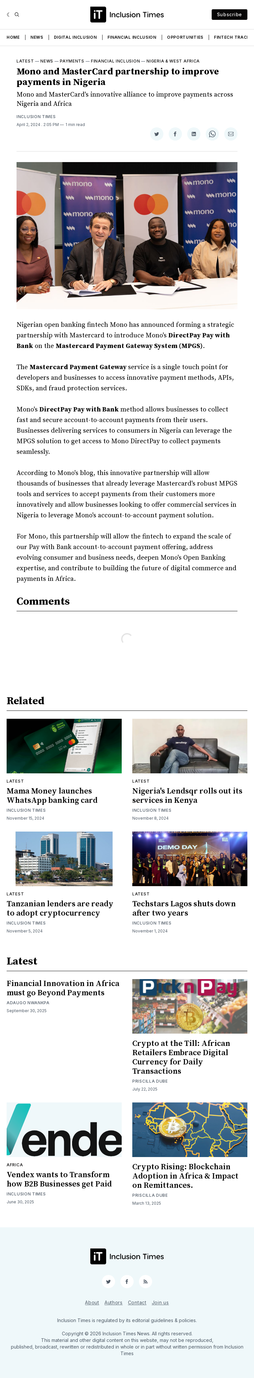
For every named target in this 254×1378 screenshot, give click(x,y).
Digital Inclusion (75, 37)
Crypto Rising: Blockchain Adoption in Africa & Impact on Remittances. (185, 1176)
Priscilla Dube (150, 1081)
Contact (137, 1302)
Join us (160, 1302)
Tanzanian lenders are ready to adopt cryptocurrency (60, 908)
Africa (15, 1164)
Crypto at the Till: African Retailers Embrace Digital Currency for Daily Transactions (181, 1057)
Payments (72, 61)
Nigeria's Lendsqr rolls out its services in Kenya (187, 795)
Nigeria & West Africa (173, 61)
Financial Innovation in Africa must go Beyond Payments (63, 988)
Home (13, 37)
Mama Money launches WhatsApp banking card (52, 795)
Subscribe (229, 14)
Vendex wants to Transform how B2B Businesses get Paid (59, 1179)
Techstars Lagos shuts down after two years (184, 908)
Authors (114, 1302)
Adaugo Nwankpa (28, 1002)
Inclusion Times (36, 116)
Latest (25, 61)
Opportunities (185, 37)
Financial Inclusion (131, 37)
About (92, 1302)
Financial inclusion (115, 61)
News (36, 37)
